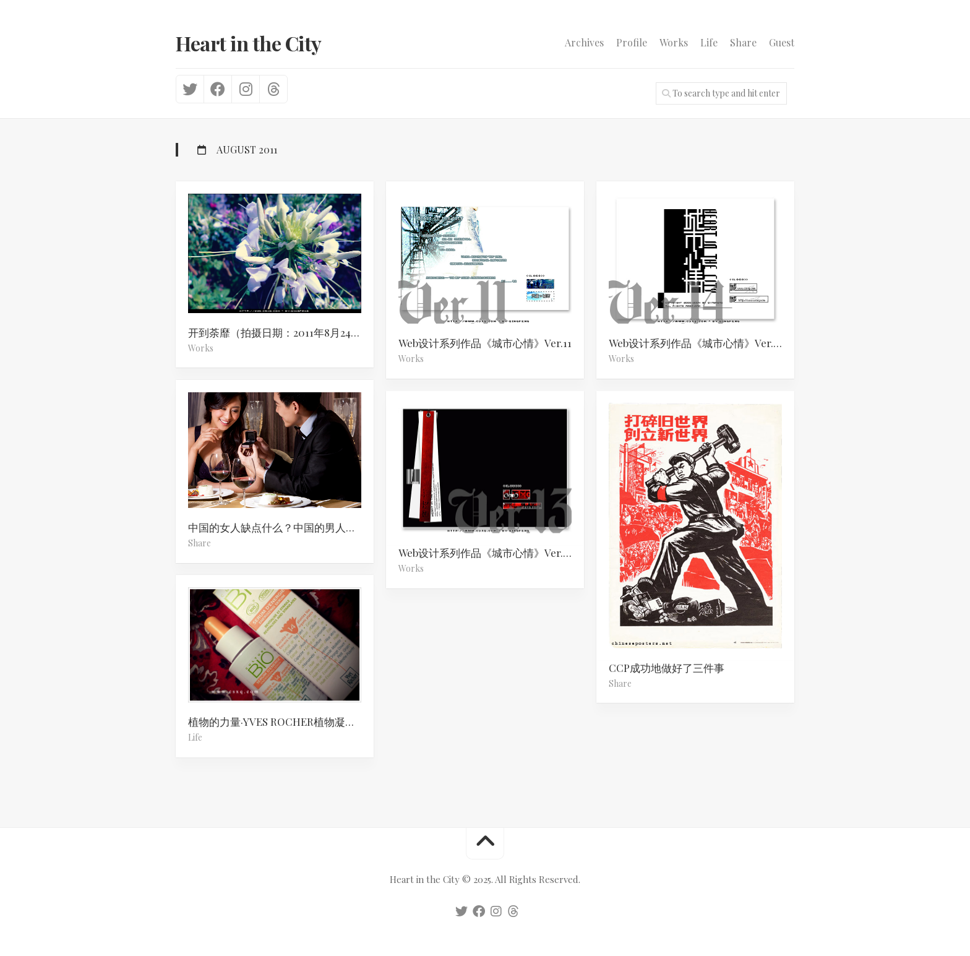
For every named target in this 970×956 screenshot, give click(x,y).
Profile (631, 43)
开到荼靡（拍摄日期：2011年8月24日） (280, 332)
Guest (781, 43)
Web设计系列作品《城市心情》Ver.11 (485, 343)
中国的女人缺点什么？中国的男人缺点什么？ (281, 527)
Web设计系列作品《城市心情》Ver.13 (485, 552)
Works (673, 43)
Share (743, 43)
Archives (584, 43)
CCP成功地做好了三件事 (666, 667)
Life (709, 43)
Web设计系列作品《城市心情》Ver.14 (696, 343)
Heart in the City (249, 43)
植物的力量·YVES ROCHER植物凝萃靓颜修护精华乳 (281, 722)
